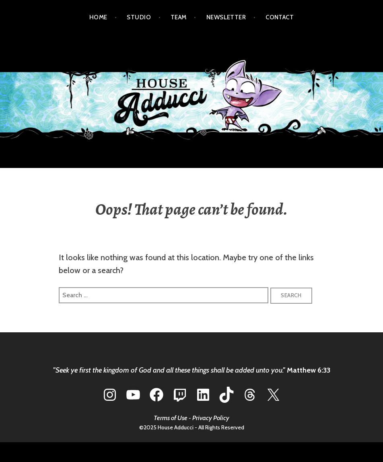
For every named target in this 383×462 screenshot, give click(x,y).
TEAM (179, 17)
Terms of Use (170, 418)
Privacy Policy (210, 418)
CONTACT (280, 17)
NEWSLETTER (226, 17)
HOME (98, 17)
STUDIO (139, 17)
